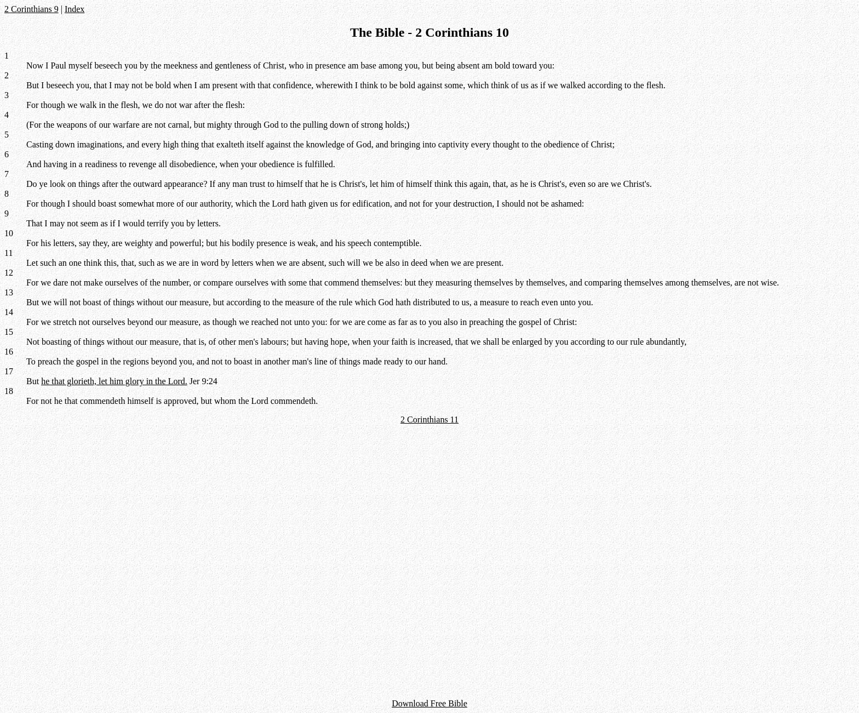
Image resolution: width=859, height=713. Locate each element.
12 (8, 272)
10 (8, 233)
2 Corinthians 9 (31, 9)
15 (8, 331)
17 (8, 371)
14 (8, 312)
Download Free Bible (429, 703)
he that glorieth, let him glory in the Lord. (114, 381)
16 (8, 351)
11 (8, 253)
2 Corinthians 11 (429, 419)
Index (74, 9)
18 (8, 391)
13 (8, 292)
